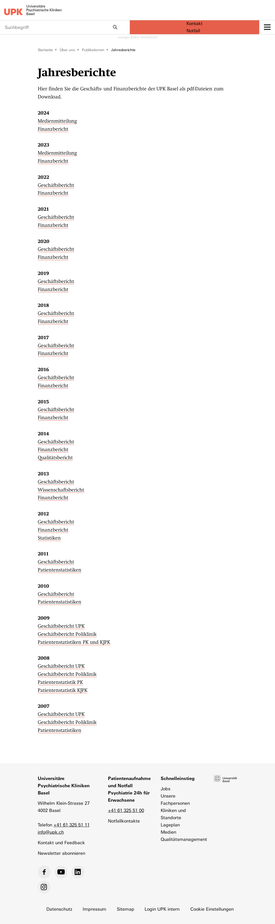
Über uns (67, 50)
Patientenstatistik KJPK (62, 690)
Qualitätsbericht (55, 457)
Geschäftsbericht (56, 185)
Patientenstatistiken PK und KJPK (74, 642)
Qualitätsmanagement (181, 839)
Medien (168, 832)
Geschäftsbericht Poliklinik (67, 634)
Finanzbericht (53, 129)
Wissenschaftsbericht (61, 490)
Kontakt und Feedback (61, 842)
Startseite (45, 50)
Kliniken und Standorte (173, 814)
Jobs (165, 788)
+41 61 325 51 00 (126, 810)
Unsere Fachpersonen (175, 799)
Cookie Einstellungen (212, 909)
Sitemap (125, 909)
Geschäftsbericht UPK (61, 626)
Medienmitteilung (57, 121)
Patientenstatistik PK (60, 682)
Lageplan (170, 825)
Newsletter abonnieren (61, 853)
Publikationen (93, 50)
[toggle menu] (267, 27)
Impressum (94, 909)
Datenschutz (59, 909)
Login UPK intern (162, 909)
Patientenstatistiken (59, 570)
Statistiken (49, 538)
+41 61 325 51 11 (72, 825)
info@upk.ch (51, 832)
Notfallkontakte (124, 821)
